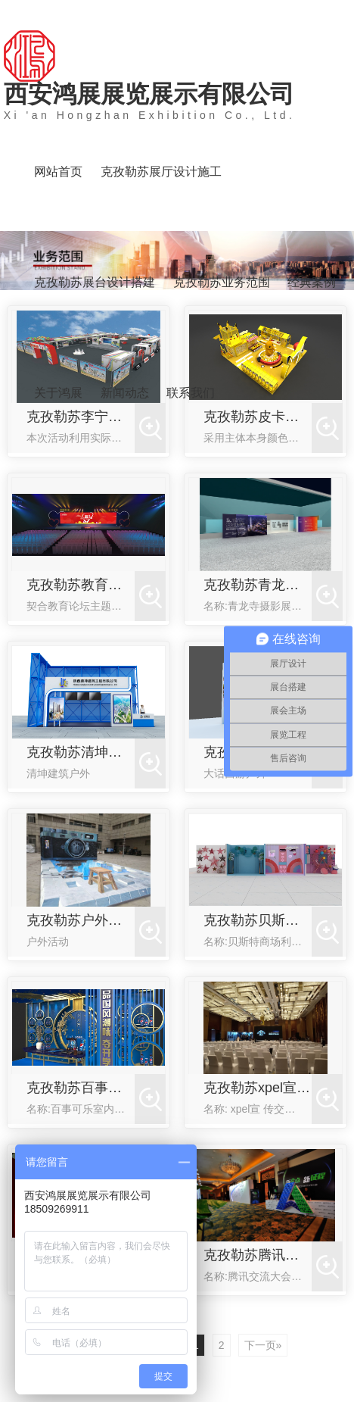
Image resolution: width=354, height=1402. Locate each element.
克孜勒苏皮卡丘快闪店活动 (257, 416)
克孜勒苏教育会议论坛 (80, 584)
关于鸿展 (58, 392)
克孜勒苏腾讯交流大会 (257, 1255)
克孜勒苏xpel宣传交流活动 (257, 1087)
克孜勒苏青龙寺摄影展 (257, 584)
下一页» (263, 1345)
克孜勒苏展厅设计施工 (161, 171)
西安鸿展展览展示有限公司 (150, 101)
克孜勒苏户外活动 (80, 920)
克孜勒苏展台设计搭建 (94, 282)
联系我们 (190, 392)
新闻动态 (125, 392)
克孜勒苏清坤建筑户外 (80, 752)
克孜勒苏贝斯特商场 (257, 920)
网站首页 (58, 171)
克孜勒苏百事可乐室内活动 (80, 1087)
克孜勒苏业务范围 (221, 282)
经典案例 (311, 282)
